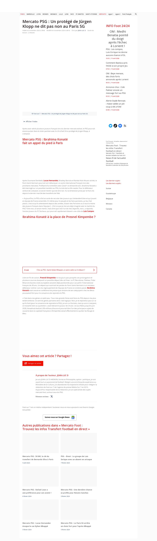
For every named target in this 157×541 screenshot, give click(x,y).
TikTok (96, 517)
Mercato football (58, 517)
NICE (72, 14)
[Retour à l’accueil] (78, 6)
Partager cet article (33, 338)
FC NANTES (80, 14)
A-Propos (57, 522)
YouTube (103, 517)
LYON (39, 14)
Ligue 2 (117, 14)
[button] (136, 14)
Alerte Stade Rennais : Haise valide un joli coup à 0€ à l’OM (115, 103)
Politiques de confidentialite (85, 522)
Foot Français (126, 14)
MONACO (53, 14)
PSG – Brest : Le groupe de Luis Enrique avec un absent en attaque (76, 433)
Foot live (48, 517)
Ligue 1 (110, 14)
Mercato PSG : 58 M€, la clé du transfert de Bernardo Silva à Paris (37, 433)
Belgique (109, 198)
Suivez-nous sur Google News (60, 392)
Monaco (109, 204)
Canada (109, 209)
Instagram (88, 517)
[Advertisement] (59, 137)
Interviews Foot (70, 517)
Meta (82, 517)
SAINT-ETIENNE (91, 14)
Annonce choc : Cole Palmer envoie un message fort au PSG (116, 90)
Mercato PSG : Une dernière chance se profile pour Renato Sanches (76, 466)
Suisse (108, 188)
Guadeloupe (111, 193)
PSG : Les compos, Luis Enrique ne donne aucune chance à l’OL (116, 52)
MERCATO (102, 14)
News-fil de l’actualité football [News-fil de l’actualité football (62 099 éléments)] (116, 159)
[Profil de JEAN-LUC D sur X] (51, 371)
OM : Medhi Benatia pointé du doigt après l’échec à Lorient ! (117, 38)
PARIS (22, 14)
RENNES (45, 14)
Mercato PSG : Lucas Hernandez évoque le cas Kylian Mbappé (36, 499)
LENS (66, 14)
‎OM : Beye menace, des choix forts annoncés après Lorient (117, 76)
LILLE (61, 14)
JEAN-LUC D (62, 350)
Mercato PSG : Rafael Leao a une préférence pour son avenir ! (36, 466)
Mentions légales (43, 522)
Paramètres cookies (114, 517)
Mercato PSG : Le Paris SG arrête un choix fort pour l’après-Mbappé (76, 499)
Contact (68, 522)
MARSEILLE (31, 14)
